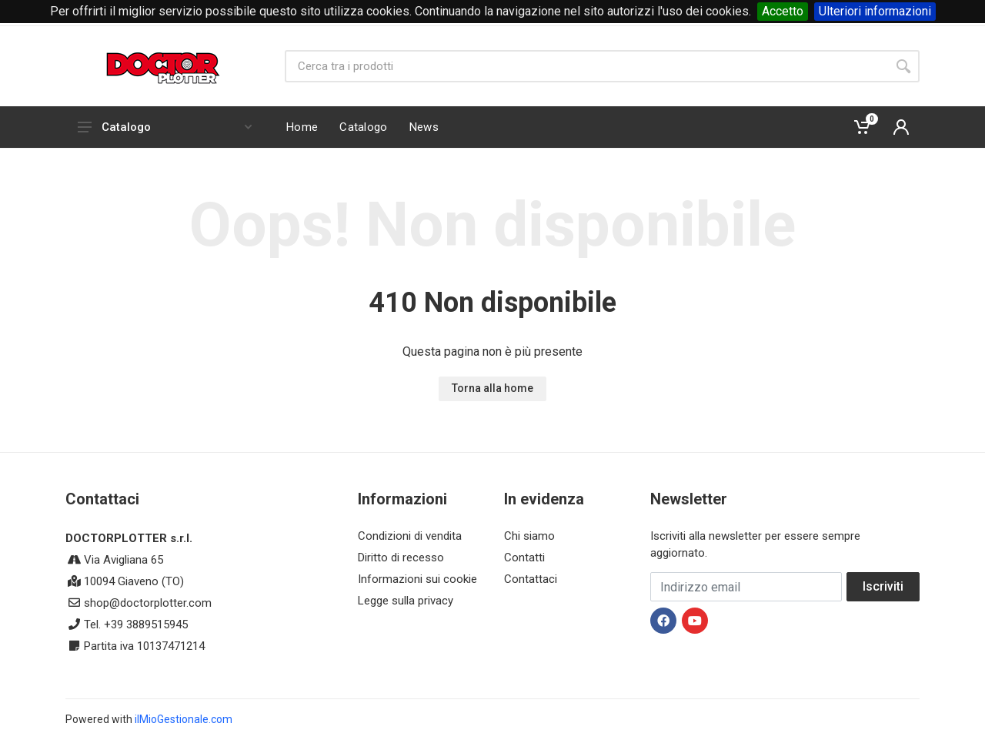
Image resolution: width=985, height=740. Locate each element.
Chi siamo (529, 536)
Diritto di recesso (401, 557)
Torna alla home (492, 388)
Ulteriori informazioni (875, 11)
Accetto (782, 11)
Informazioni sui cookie (417, 579)
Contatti (524, 557)
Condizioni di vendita (410, 536)
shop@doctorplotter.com (148, 603)
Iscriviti (883, 586)
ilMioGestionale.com (183, 719)
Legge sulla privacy (405, 601)
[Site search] (586, 66)
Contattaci (530, 579)
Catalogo (165, 127)
